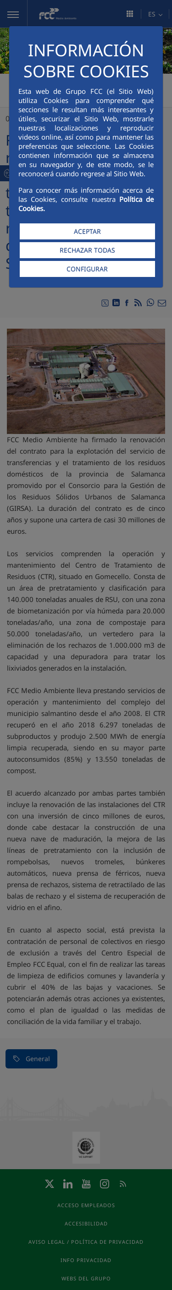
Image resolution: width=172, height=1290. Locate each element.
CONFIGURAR (87, 269)
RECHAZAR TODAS (87, 250)
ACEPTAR (87, 231)
